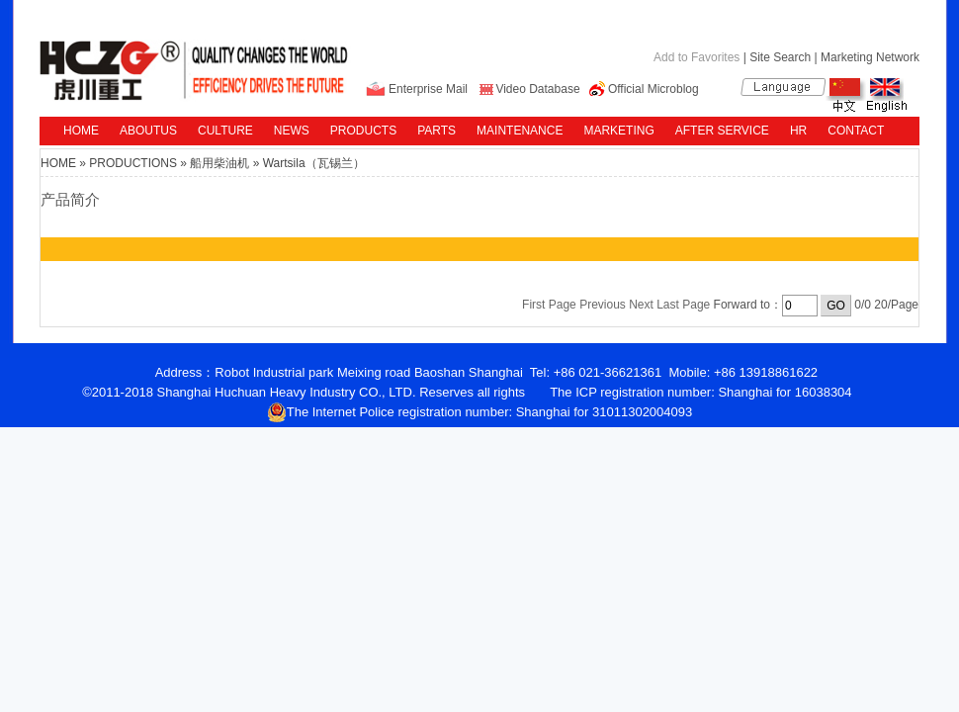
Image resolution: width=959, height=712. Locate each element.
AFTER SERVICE (722, 130)
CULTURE (225, 130)
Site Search (780, 57)
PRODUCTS (363, 130)
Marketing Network (870, 57)
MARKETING (618, 130)
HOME (81, 130)
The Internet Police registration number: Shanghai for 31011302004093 (480, 412)
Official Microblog (653, 89)
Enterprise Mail (428, 89)
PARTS (436, 130)
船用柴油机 (219, 163)
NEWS (291, 130)
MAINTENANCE (520, 130)
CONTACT (856, 130)
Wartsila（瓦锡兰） (314, 163)
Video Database (537, 89)
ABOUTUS (148, 130)
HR (798, 130)
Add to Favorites (697, 57)
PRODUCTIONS (133, 163)
